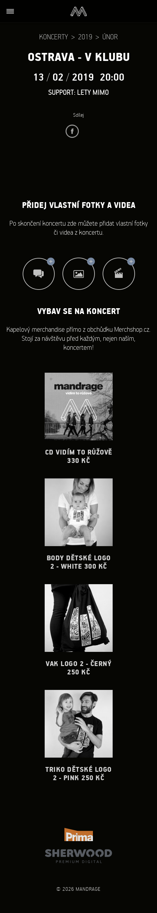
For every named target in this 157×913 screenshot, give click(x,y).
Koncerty (53, 36)
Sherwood (78, 856)
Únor (110, 36)
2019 (85, 36)
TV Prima (78, 834)
